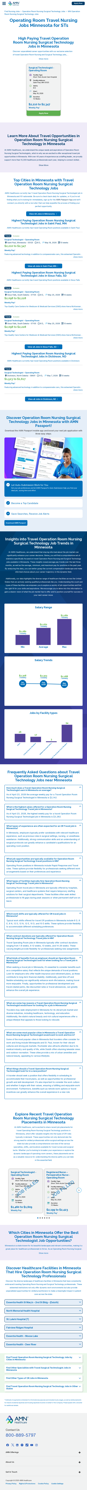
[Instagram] (37, 1445)
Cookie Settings (57, 1484)
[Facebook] (8, 1445)
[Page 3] (42, 1218)
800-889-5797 (21, 1435)
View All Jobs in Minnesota (43, 214)
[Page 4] (44, 1218)
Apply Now (78, 3)
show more (78, 257)
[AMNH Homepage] (14, 3)
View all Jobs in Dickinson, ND (43, 399)
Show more (43, 59)
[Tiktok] (27, 1445)
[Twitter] (12, 1445)
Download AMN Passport (16, 523)
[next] (79, 1190)
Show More (43, 165)
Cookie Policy (43, 1483)
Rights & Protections (27, 1483)
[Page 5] (46, 1218)
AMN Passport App (64, 200)
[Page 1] (37, 1218)
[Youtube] (32, 1445)
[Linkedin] (17, 1445)
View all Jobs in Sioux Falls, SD (43, 347)
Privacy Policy (11, 1483)
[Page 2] (40, 1218)
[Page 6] (49, 1218)
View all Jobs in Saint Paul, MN (43, 266)
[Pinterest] (22, 1445)
